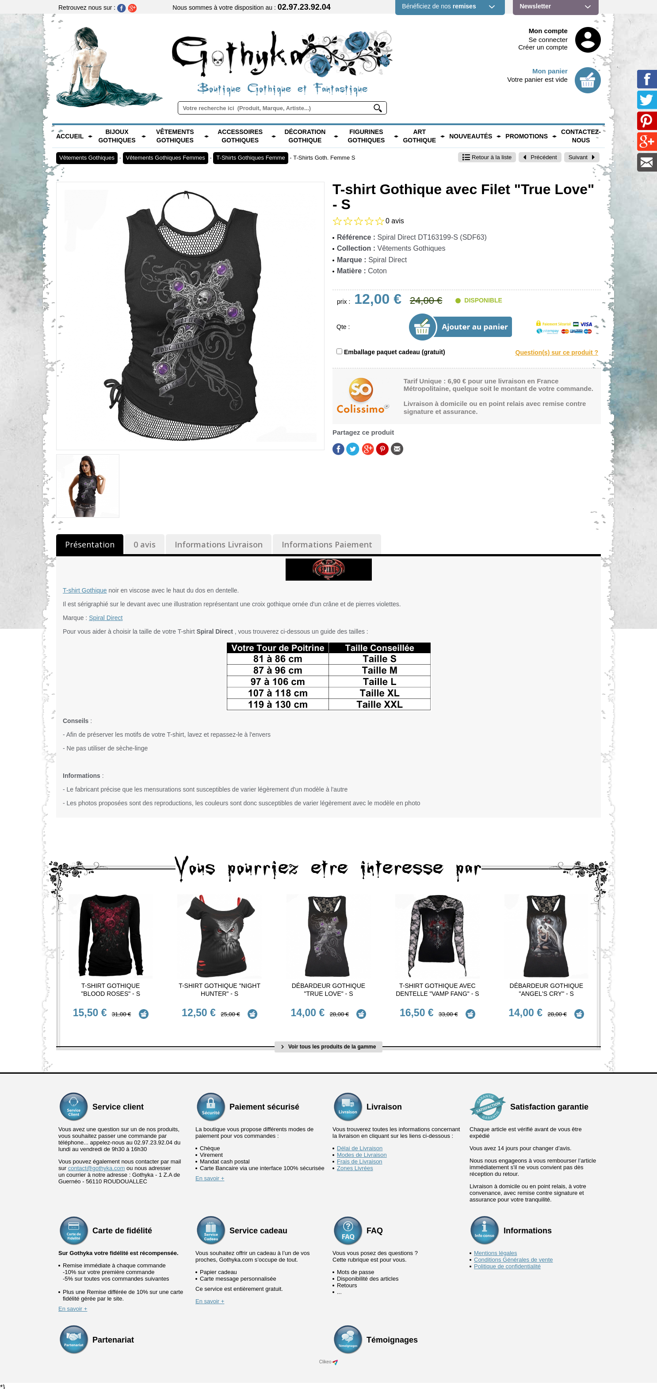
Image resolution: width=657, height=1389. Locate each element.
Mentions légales (495, 1249)
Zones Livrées (355, 1164)
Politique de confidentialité (507, 1262)
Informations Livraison (219, 544)
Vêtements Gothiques (175, 136)
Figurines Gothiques (366, 136)
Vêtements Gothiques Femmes (165, 157)
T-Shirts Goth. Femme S (324, 157)
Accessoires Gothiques (240, 136)
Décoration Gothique (304, 136)
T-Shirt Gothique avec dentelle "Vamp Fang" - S (437, 989)
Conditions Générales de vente (513, 1255)
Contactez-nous (581, 136)
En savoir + (209, 1174)
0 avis (145, 544)
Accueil (70, 136)
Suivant (582, 157)
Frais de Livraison (359, 1157)
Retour (487, 157)
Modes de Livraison (362, 1151)
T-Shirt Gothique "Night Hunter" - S (219, 989)
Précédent (540, 157)
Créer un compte (543, 47)
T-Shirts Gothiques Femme (250, 157)
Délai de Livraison (359, 1144)
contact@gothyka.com (96, 1164)
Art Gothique (419, 136)
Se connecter (548, 39)
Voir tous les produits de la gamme (328, 1043)
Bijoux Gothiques (116, 136)
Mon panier (550, 71)
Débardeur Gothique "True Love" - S (328, 989)
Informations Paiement (327, 544)
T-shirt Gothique (85, 590)
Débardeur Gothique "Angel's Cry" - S (546, 989)
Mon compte (548, 30)
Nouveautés (470, 136)
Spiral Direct (105, 617)
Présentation (90, 544)
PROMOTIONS (526, 136)
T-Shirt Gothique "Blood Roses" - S (110, 989)
